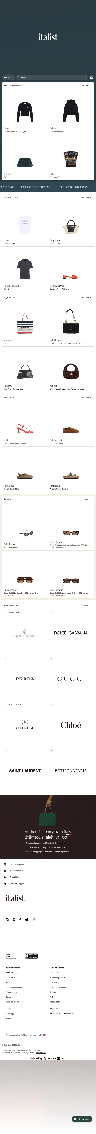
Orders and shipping (58, 987)
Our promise (10, 977)
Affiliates (9, 1018)
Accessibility (55, 1002)
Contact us (54, 973)
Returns (53, 992)
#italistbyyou (11, 1013)
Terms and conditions (14, 987)
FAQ (51, 997)
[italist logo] (48, 37)
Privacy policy (11, 992)
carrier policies (41, 1053)
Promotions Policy (22, 1050)
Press (8, 982)
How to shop (55, 982)
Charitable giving (12, 1002)
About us (9, 973)
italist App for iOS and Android (61, 1013)
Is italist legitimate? (57, 977)
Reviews (9, 997)
